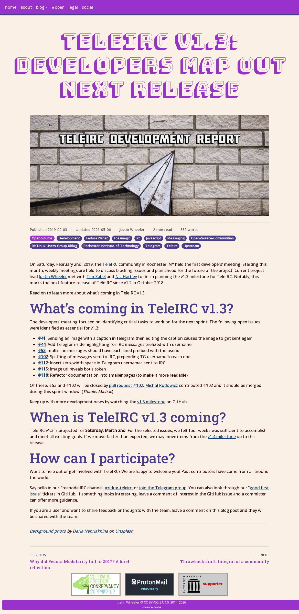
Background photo (48, 531)
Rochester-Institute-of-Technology (111, 246)
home (10, 7)
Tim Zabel (96, 276)
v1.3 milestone (151, 402)
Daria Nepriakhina (90, 531)
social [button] (87, 7)
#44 (42, 344)
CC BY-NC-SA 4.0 (156, 602)
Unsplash (124, 531)
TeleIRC (110, 264)
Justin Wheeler (53, 276)
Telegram (152, 246)
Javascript (153, 238)
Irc (138, 238)
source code (151, 607)
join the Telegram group (162, 488)
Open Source (42, 238)
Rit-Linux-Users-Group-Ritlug (54, 246)
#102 (43, 356)
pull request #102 (126, 385)
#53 (42, 350)
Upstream (191, 246)
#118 (43, 375)
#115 (43, 369)
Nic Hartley (126, 276)
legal (73, 7)
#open (58, 7)
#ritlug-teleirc (118, 488)
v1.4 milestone (222, 436)
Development (69, 238)
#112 (43, 363)
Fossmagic (122, 238)
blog (40, 7)
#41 (42, 338)
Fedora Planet (97, 238)
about (26, 7)
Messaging (176, 238)
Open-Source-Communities (212, 238)
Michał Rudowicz (161, 385)
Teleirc (171, 246)
